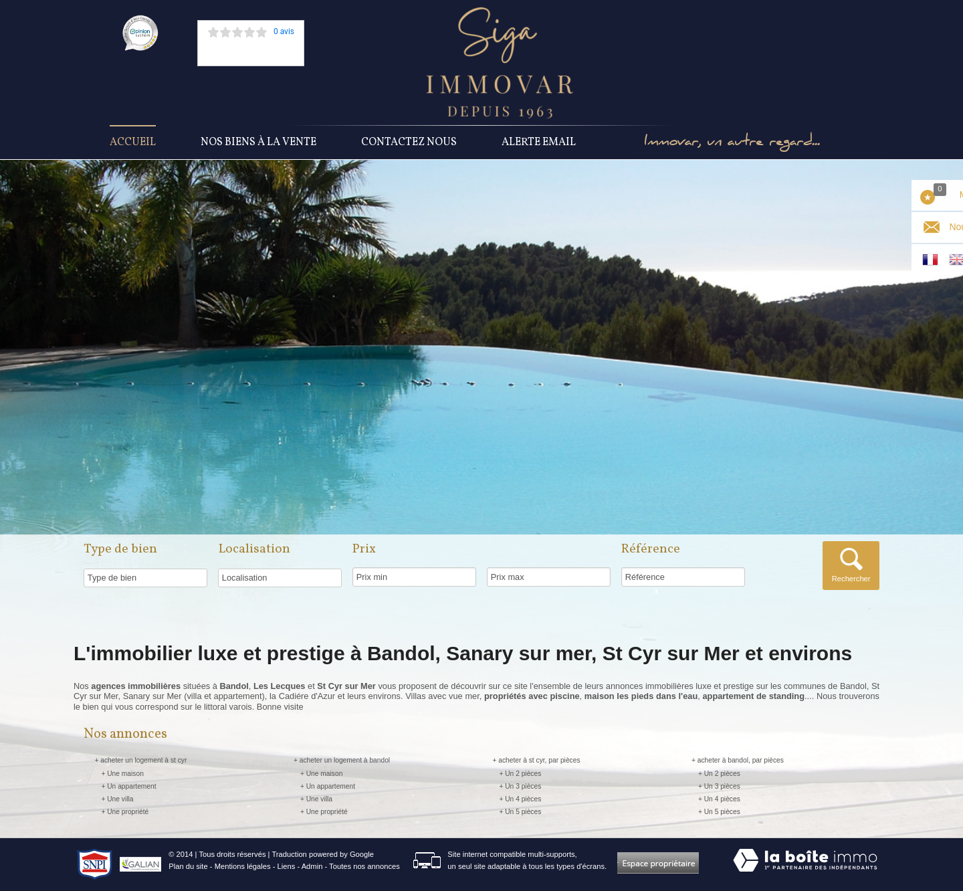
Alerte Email (539, 142)
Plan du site (188, 866)
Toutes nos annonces (364, 866)
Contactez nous (409, 142)
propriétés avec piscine (532, 696)
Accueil (133, 142)
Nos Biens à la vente (258, 142)
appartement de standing (753, 696)
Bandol (853, 686)
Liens (287, 866)
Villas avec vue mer (442, 696)
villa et (200, 696)
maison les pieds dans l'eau (641, 696)
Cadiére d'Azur (307, 696)
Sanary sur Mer (152, 696)
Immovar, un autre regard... (732, 143)
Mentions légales (243, 866)
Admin (312, 866)
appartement (238, 696)
